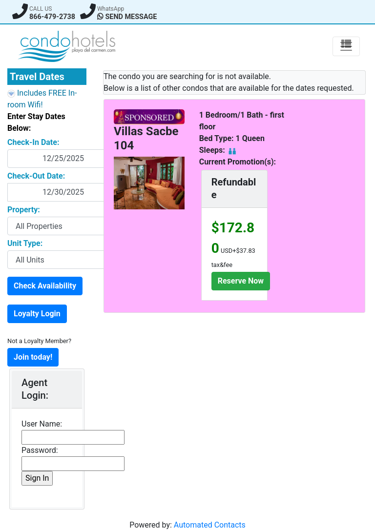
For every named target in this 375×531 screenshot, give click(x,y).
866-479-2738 (52, 17)
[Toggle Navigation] (346, 46)
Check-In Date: (33, 142)
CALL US (40, 8)
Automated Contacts (210, 525)
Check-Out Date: (36, 176)
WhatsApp (110, 8)
